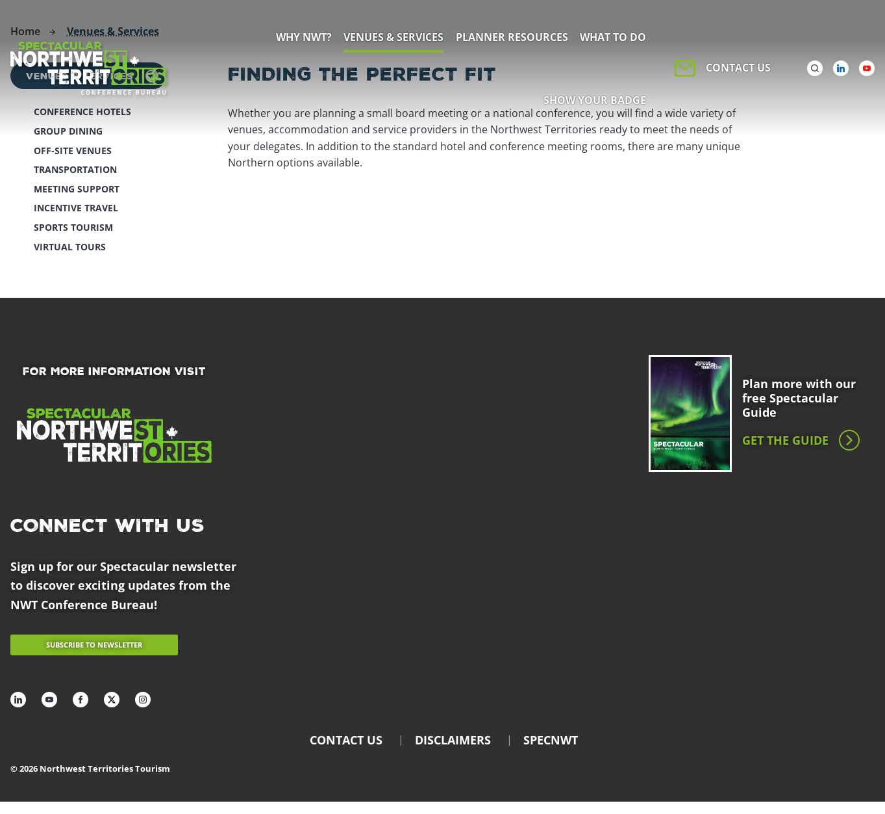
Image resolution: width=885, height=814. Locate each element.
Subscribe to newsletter (94, 645)
